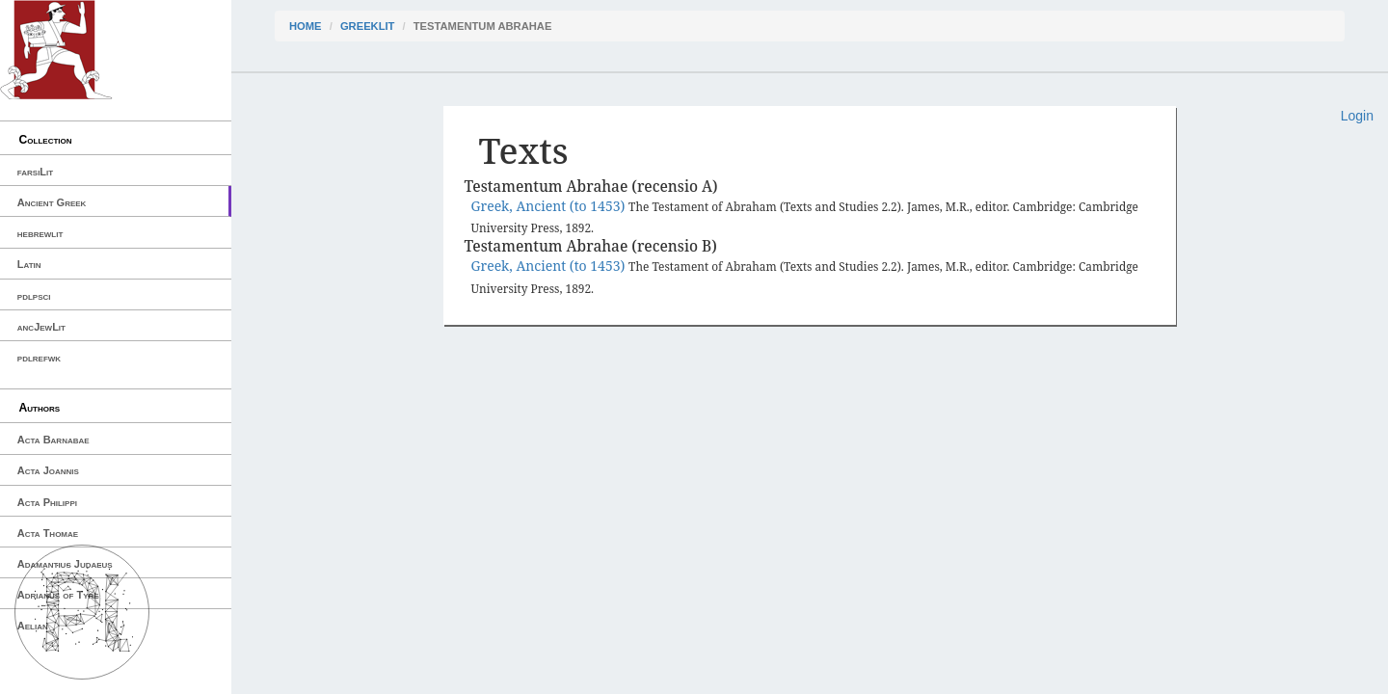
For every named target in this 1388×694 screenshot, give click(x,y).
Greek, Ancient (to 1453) (550, 206)
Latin (29, 264)
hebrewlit (40, 233)
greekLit (367, 26)
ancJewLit (41, 327)
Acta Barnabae (53, 439)
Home (305, 26)
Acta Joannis (48, 470)
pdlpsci (34, 296)
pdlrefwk (39, 357)
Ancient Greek (52, 202)
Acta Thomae (47, 533)
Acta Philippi (47, 502)
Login (1357, 115)
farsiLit (35, 171)
